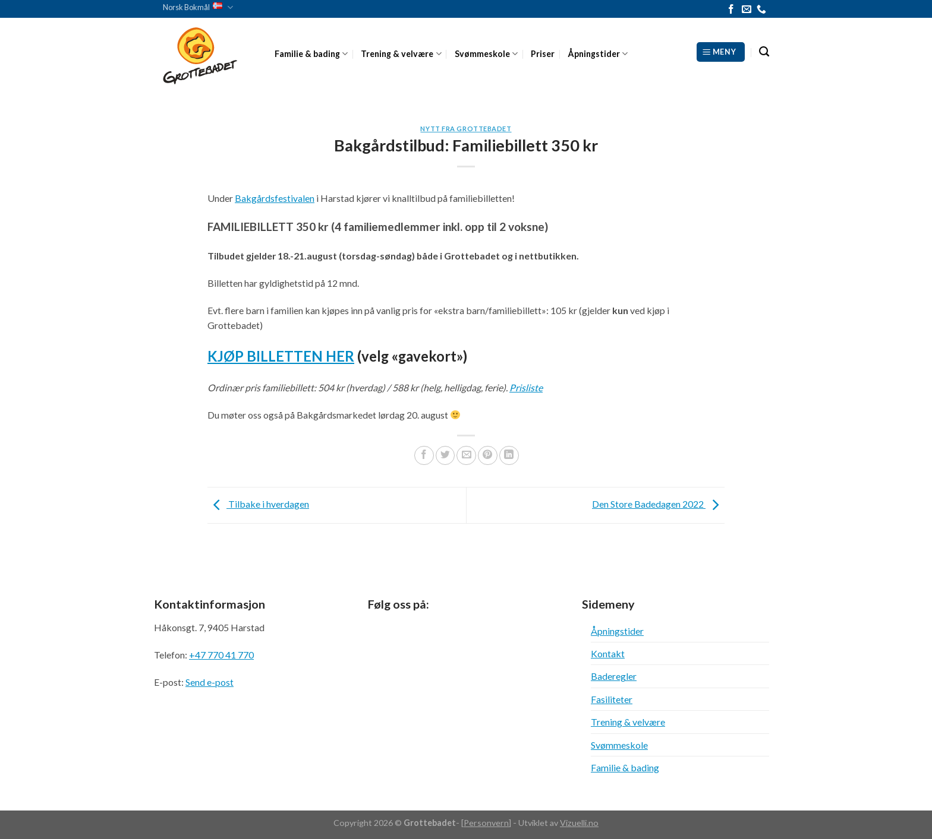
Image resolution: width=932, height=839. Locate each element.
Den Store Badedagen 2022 (658, 503)
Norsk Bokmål (198, 7)
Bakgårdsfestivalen (274, 198)
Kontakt (608, 653)
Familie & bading (311, 53)
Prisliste (526, 387)
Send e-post (209, 682)
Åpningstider (598, 53)
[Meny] (721, 51)
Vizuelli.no (579, 823)
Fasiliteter (611, 699)
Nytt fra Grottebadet (465, 128)
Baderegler (614, 676)
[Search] (764, 52)
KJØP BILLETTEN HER (280, 356)
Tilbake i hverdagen (258, 503)
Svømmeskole (486, 53)
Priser (543, 54)
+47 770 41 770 (221, 654)
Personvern (486, 823)
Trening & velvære (401, 53)
